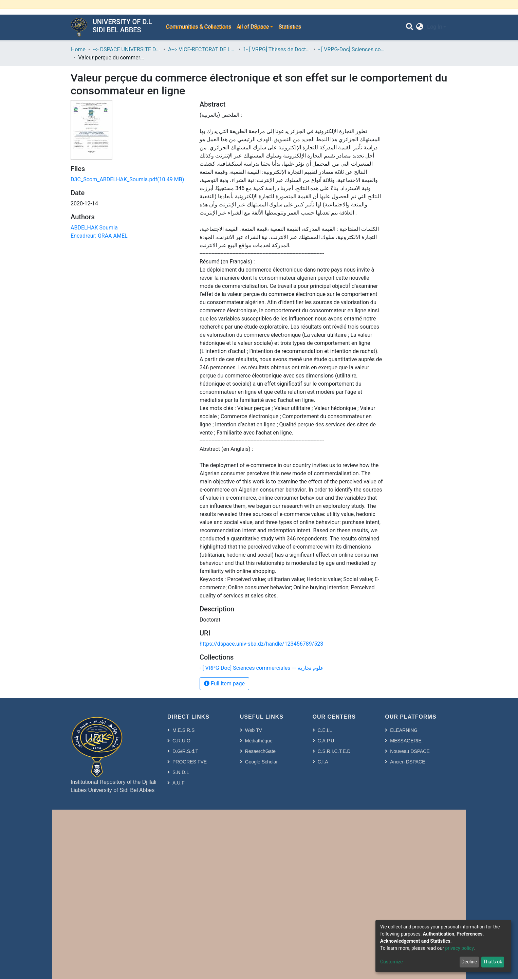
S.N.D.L (180, 772)
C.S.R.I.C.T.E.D (334, 751)
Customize (391, 961)
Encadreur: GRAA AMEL (99, 236)
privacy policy (459, 948)
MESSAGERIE (406, 740)
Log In (434, 27)
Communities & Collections (198, 27)
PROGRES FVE (189, 761)
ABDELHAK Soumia (94, 227)
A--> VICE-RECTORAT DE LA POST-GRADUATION (202, 49)
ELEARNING (404, 730)
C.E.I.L (325, 730)
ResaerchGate (260, 751)
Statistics (289, 27)
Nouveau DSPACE (409, 751)
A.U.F (178, 783)
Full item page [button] (224, 683)
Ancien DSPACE (407, 761)
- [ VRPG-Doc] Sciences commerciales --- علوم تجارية (352, 49)
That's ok (492, 961)
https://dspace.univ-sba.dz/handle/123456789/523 (261, 644)
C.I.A (323, 761)
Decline (469, 961)
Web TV (253, 730)
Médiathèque (259, 740)
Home (78, 49)
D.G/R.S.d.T (185, 751)
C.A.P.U (326, 740)
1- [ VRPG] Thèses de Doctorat (277, 49)
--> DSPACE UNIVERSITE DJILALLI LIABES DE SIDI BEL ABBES (127, 49)
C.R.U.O (181, 740)
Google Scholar (261, 761)
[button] (420, 27)
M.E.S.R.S (183, 730)
